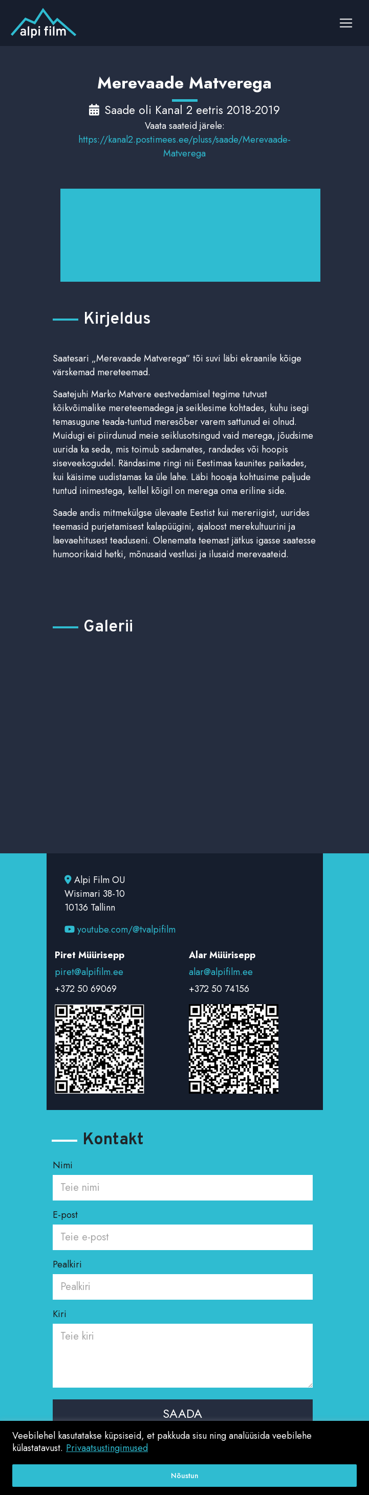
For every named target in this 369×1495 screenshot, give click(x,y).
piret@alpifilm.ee (89, 972)
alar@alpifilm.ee (221, 972)
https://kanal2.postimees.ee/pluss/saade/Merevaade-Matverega (184, 146)
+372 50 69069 (86, 988)
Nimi (183, 1176)
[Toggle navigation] (346, 23)
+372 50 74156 (219, 988)
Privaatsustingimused (107, 1448)
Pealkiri (183, 1276)
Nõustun (185, 1475)
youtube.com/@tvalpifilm (120, 929)
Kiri (183, 1349)
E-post (183, 1226)
